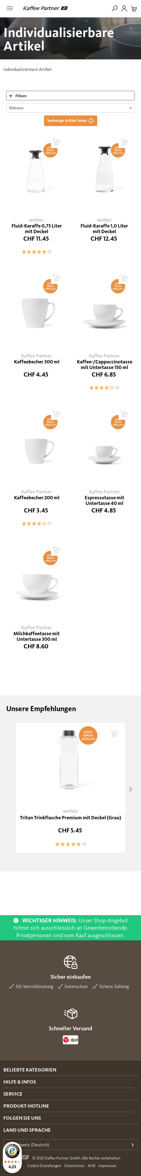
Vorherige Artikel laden (72, 119)
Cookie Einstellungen (44, 1165)
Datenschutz (74, 1165)
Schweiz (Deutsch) (27, 1144)
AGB (91, 1165)
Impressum (107, 1165)
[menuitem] (11, 8)
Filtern (18, 96)
